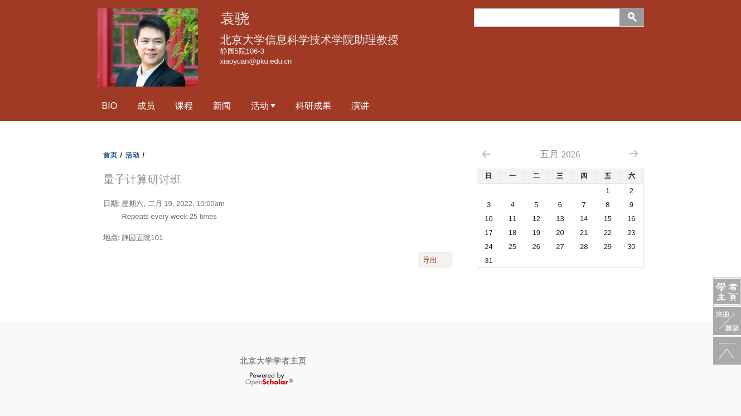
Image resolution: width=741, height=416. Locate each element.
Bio (110, 106)
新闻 (222, 106)
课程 (184, 106)
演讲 (360, 106)
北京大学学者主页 (273, 360)
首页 (110, 155)
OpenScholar (269, 379)
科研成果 (313, 106)
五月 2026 (560, 154)
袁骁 (234, 18)
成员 (146, 106)
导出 (430, 260)
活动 (260, 106)
